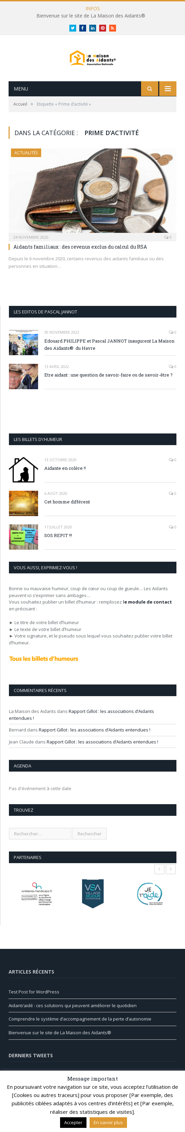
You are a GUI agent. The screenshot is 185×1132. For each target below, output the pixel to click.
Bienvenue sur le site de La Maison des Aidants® (90, 16)
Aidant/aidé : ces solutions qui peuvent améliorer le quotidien (73, 1017)
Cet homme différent (67, 514)
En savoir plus (108, 1122)
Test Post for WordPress (34, 1004)
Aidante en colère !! (65, 480)
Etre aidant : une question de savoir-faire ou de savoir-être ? (108, 387)
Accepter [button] (73, 1122)
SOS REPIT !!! (58, 547)
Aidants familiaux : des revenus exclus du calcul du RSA (80, 258)
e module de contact (148, 614)
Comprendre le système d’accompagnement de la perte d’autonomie (80, 1031)
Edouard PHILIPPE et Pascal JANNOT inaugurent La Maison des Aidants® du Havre (109, 356)
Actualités (26, 165)
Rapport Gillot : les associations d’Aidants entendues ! (94, 742)
